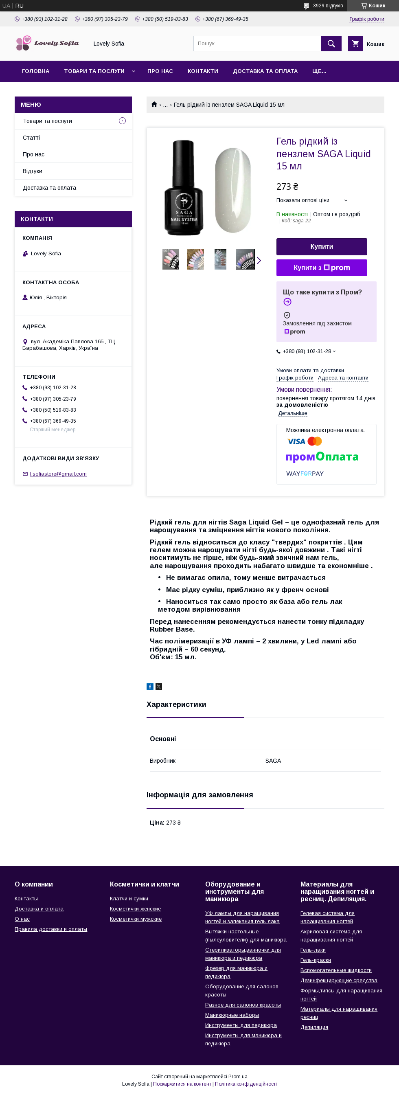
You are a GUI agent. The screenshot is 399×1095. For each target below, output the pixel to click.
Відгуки (32, 171)
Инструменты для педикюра (241, 1025)
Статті (31, 137)
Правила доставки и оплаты (51, 929)
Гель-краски (315, 960)
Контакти (203, 71)
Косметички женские (135, 909)
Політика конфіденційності (246, 1084)
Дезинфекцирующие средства (338, 980)
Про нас (160, 71)
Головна (35, 71)
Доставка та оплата (265, 71)
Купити (322, 246)
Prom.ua (238, 1077)
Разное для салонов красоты (243, 1005)
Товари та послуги (94, 71)
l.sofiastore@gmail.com (58, 474)
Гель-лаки (313, 950)
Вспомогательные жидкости (336, 970)
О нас (22, 919)
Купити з (322, 268)
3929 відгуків (328, 6)
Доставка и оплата (39, 909)
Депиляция (314, 1027)
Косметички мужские (136, 919)
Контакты (26, 898)
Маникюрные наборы (232, 1015)
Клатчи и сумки (129, 898)
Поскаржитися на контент (182, 1084)
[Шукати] (331, 43)
